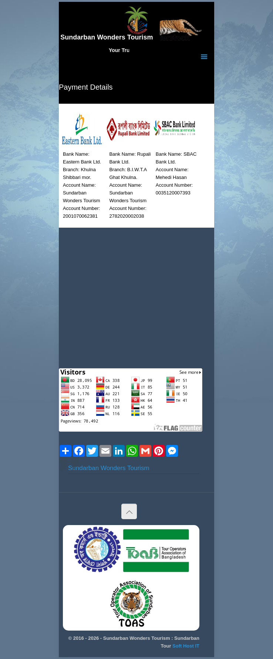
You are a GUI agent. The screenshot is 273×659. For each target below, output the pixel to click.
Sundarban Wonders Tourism (108, 468)
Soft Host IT (185, 646)
